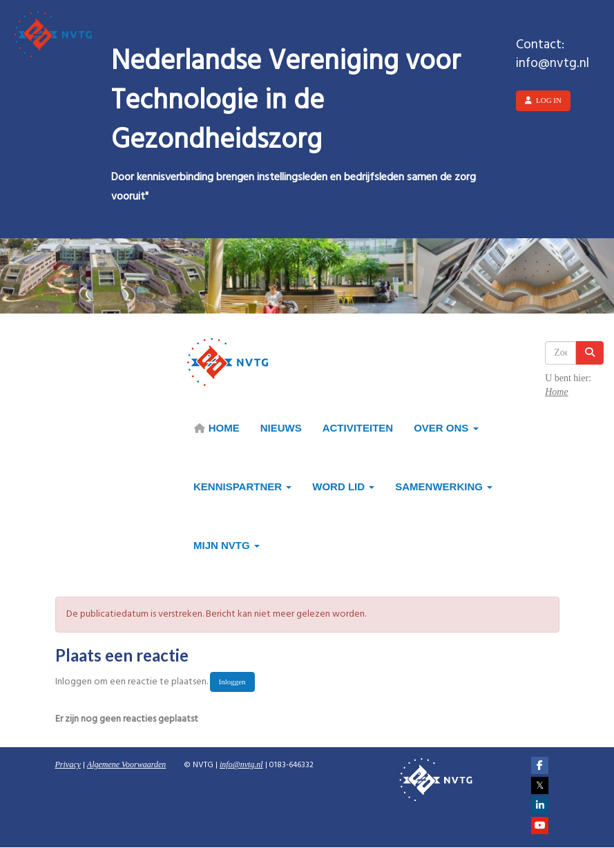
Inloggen (232, 681)
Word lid (343, 486)
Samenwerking (443, 486)
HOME (216, 428)
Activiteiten (358, 428)
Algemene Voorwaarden (126, 764)
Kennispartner (242, 486)
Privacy (68, 764)
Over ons (446, 428)
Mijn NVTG (226, 545)
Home (556, 392)
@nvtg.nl (241, 764)
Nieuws (281, 428)
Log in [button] (543, 100)
